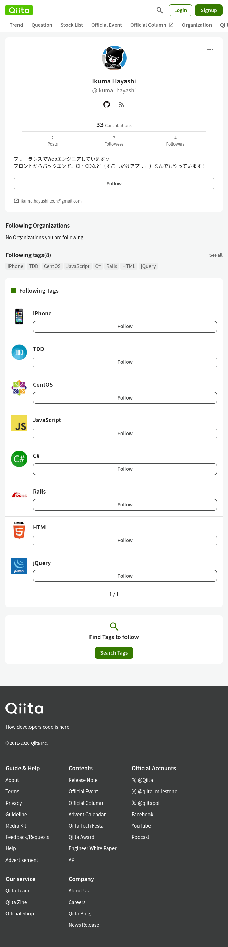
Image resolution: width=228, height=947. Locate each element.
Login (180, 10)
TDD (33, 266)
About (12, 779)
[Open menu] (210, 50)
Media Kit (15, 825)
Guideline (16, 814)
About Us (79, 890)
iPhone (15, 266)
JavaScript (78, 266)
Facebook (142, 814)
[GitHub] (106, 104)
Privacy (13, 802)
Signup (209, 10)
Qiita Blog (80, 913)
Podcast (140, 836)
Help (10, 848)
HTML (128, 266)
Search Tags (114, 652)
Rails (111, 266)
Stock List (72, 24)
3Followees (113, 141)
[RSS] (121, 104)
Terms (12, 791)
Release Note (83, 779)
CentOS (52, 266)
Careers (77, 902)
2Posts (53, 141)
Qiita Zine (16, 902)
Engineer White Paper (93, 848)
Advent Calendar (87, 814)
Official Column (152, 24)
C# (98, 266)
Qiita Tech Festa (86, 825)
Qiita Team (17, 890)
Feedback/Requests (27, 836)
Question (41, 24)
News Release (84, 924)
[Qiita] (19, 10)
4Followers (175, 141)
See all (216, 255)
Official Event (106, 24)
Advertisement (21, 859)
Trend (16, 24)
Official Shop (19, 913)
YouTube (141, 825)
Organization (197, 24)
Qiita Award (81, 836)
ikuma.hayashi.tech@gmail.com (51, 201)
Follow (113, 183)
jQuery (148, 266)
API (72, 859)
